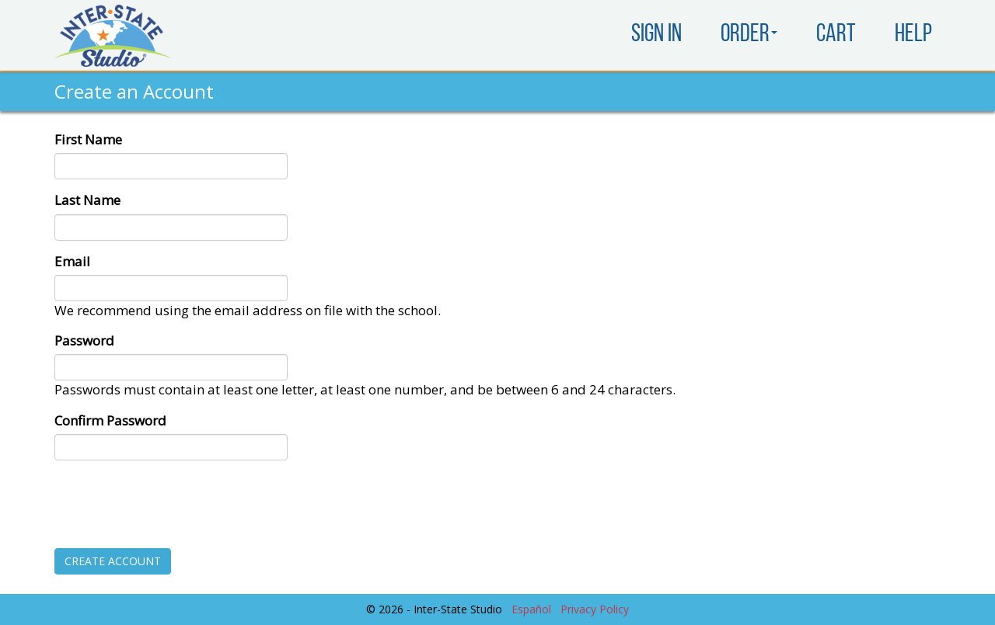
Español (531, 609)
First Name (88, 139)
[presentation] (172, 502)
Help (913, 35)
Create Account (113, 561)
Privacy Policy (594, 609)
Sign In (656, 35)
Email (72, 261)
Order (749, 35)
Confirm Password (110, 420)
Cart (836, 35)
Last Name (87, 200)
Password (84, 340)
